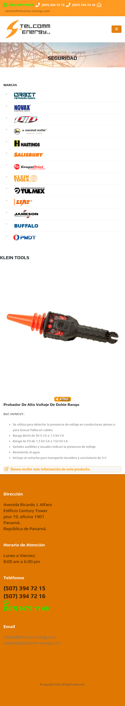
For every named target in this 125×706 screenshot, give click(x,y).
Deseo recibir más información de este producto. (47, 469)
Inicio (43, 52)
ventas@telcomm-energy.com (27, 11)
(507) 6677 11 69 (21, 5)
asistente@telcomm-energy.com (32, 643)
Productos (59, 52)
